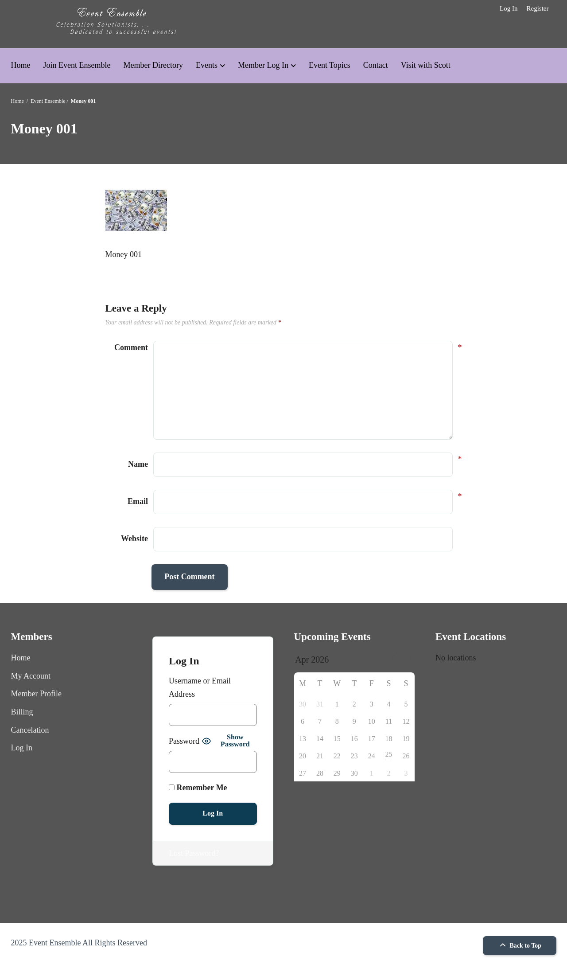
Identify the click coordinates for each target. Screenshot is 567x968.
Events (206, 65)
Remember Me (198, 787)
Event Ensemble (48, 101)
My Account (31, 675)
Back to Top (519, 945)
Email (138, 500)
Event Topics (329, 65)
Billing (22, 711)
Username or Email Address (200, 687)
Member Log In (263, 65)
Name (138, 462)
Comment (131, 348)
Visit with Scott (425, 65)
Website (134, 538)
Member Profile (36, 693)
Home (21, 65)
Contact (375, 65)
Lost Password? (194, 853)
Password (184, 741)
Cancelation (30, 730)
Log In (508, 8)
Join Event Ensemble (77, 65)
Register (537, 8)
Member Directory (153, 65)
